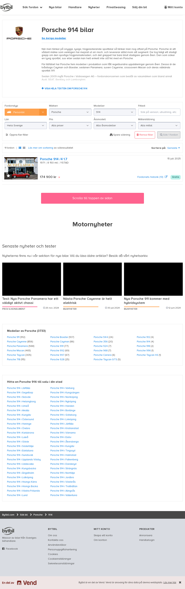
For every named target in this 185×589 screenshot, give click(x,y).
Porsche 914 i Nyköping (63, 401)
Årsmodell (100, 119)
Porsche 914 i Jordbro (62, 477)
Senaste (172, 148)
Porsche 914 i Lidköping (20, 477)
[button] (8, 176)
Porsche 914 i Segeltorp (20, 392)
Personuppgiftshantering (62, 549)
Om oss (52, 535)
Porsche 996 (144, 350)
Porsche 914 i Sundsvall (20, 455)
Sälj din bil (139, 7)
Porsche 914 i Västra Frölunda (23, 491)
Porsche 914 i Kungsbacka (21, 468)
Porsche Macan (15, 350)
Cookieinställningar (59, 559)
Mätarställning (146, 119)
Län (7, 119)
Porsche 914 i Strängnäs (63, 468)
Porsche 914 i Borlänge (62, 410)
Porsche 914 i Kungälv (19, 415)
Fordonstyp (11, 106)
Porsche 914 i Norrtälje (62, 473)
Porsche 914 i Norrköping (64, 397)
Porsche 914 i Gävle (18, 441)
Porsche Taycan (16, 355)
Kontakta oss (55, 540)
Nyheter (94, 7)
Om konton (100, 540)
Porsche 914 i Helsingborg (21, 401)
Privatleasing (116, 7)
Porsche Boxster (59, 337)
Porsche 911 (13, 337)
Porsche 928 (57, 359)
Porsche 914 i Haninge (19, 424)
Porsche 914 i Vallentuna (63, 495)
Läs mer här (169, 582)
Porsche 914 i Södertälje (20, 446)
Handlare (75, 7)
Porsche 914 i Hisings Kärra (22, 482)
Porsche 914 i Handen (62, 406)
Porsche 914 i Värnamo (63, 432)
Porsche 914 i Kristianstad (64, 428)
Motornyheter (92, 225)
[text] (6, 7)
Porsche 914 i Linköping (63, 419)
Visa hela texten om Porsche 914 (66, 88)
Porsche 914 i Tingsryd (62, 450)
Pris (51, 119)
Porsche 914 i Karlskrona (20, 432)
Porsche (30, 331)
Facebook (12, 549)
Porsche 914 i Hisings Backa (22, 486)
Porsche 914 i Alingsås (62, 491)
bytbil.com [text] (8, 531)
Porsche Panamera (17, 346)
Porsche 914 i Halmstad (63, 455)
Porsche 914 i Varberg (62, 388)
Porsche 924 (101, 346)
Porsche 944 (101, 337)
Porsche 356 (101, 341)
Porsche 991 (57, 346)
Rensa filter (145, 134)
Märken (53, 106)
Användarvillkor (57, 545)
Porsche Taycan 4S (147, 355)
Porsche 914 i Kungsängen (64, 392)
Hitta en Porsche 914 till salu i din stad (34, 382)
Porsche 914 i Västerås (63, 482)
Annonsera (145, 535)
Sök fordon (30, 7)
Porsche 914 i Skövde (19, 397)
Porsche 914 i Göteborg (63, 415)
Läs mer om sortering (40, 148)
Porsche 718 (13, 359)
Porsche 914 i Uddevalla (20, 464)
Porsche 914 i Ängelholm (20, 473)
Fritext (141, 106)
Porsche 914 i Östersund (20, 419)
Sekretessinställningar (61, 563)
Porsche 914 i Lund (17, 495)
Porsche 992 (57, 350)
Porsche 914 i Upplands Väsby (24, 459)
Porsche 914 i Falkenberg (64, 459)
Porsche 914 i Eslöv (60, 437)
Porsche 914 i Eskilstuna (20, 450)
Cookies (53, 554)
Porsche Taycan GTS (105, 359)
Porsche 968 (101, 350)
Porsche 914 (143, 341)
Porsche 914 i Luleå (17, 437)
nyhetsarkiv (138, 256)
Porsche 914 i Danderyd (63, 464)
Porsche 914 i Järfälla (18, 388)
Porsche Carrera (103, 355)
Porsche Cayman (59, 341)
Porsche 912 (143, 337)
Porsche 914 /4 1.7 (53, 159)
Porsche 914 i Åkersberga (64, 441)
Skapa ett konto (103, 535)
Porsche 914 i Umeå (18, 406)
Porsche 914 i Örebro (18, 428)
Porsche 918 (143, 346)
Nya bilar (55, 7)
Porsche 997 (57, 355)
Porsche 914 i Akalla (18, 410)
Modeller (99, 106)
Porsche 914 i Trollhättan (63, 486)
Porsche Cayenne (17, 341)
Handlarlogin (147, 540)
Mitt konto (173, 7)
